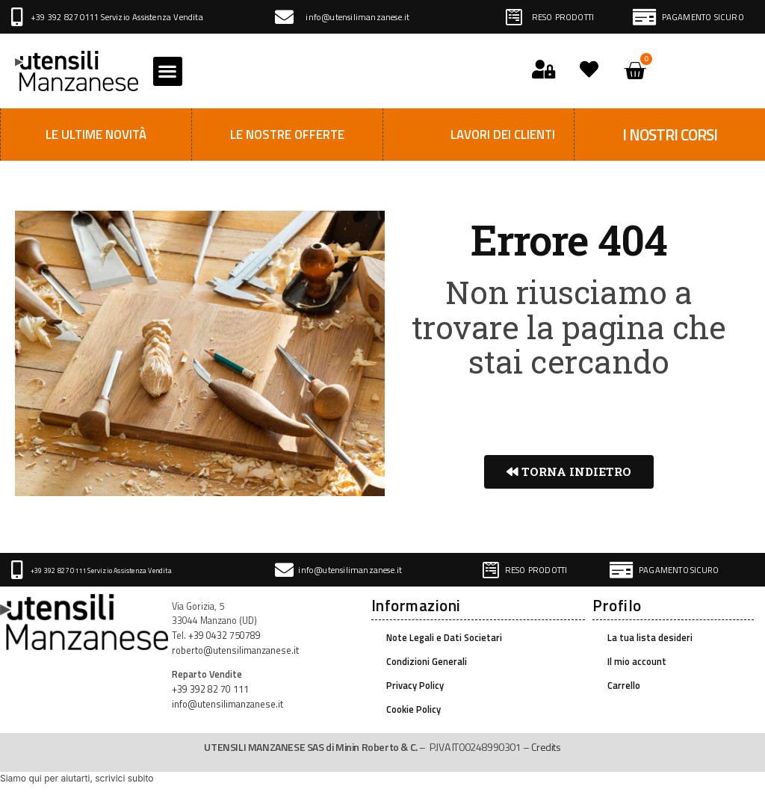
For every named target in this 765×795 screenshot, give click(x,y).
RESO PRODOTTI (563, 16)
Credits (545, 747)
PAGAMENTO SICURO (703, 16)
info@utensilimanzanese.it (357, 16)
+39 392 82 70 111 (210, 689)
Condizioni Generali (426, 662)
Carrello (623, 685)
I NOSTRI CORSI (669, 134)
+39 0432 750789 (224, 635)
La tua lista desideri (650, 638)
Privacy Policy (415, 685)
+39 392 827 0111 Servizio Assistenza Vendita (117, 16)
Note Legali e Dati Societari (444, 638)
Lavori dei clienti (502, 134)
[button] (167, 71)
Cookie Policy (413, 709)
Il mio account (636, 662)
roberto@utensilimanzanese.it (235, 650)
